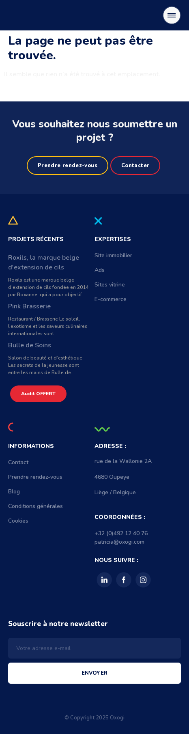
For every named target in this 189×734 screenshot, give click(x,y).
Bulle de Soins (29, 345)
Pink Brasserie (29, 306)
